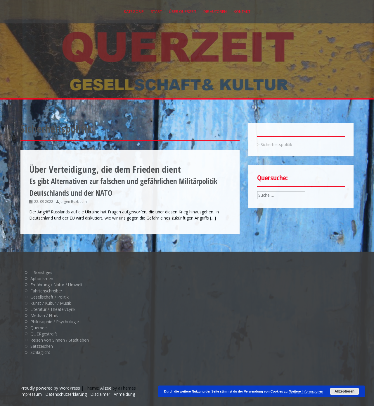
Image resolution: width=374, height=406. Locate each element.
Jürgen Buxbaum (73, 201)
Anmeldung (124, 394)
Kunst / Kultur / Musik (50, 303)
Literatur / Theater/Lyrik (52, 309)
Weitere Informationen (306, 391)
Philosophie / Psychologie (54, 321)
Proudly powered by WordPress (50, 388)
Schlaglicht (40, 352)
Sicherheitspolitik (276, 144)
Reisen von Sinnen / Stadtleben (59, 340)
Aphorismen (41, 278)
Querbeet (39, 327)
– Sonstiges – (43, 272)
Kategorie (134, 11)
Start (156, 11)
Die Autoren (215, 11)
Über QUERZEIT (182, 11)
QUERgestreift (43, 334)
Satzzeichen (41, 346)
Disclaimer (100, 394)
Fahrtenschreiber (46, 291)
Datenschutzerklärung (66, 394)
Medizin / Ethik (44, 315)
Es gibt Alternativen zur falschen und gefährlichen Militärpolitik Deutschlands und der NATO (123, 181)
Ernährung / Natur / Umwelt (56, 284)
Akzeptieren (344, 391)
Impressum (31, 394)
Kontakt (242, 11)
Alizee (105, 388)
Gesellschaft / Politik (49, 297)
